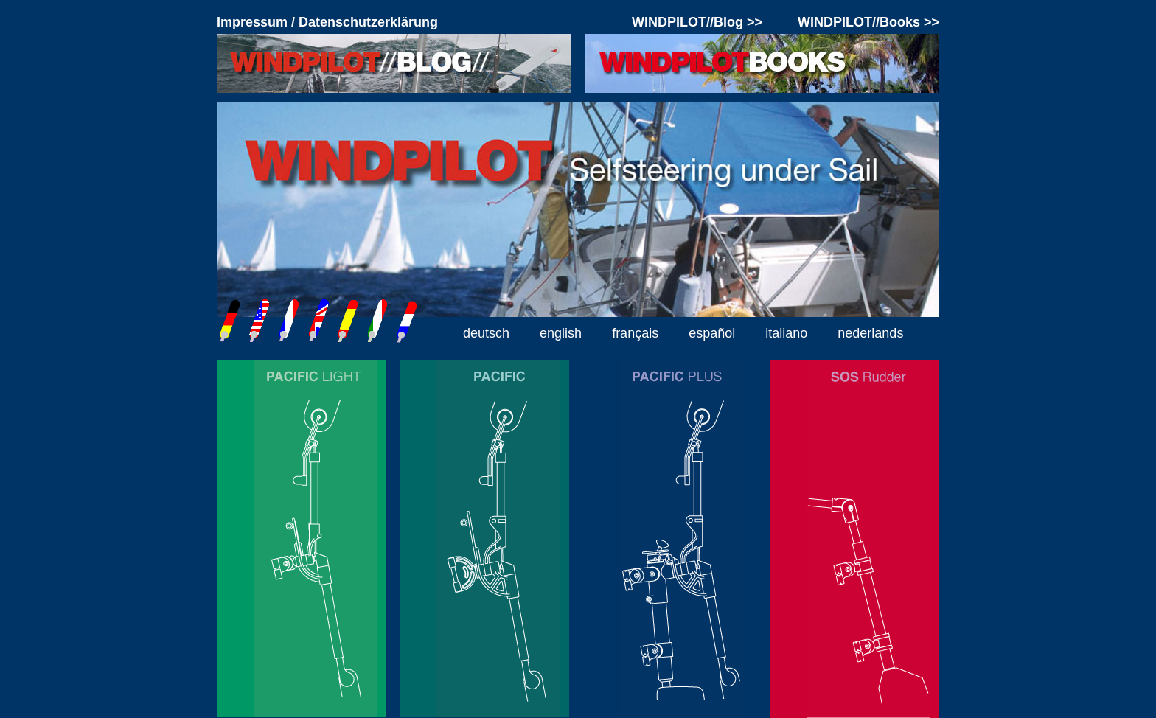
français (635, 333)
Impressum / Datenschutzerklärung (327, 22)
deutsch (486, 333)
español (712, 333)
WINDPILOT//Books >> (868, 22)
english (561, 333)
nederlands (870, 333)
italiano (786, 333)
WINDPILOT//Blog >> (697, 22)
